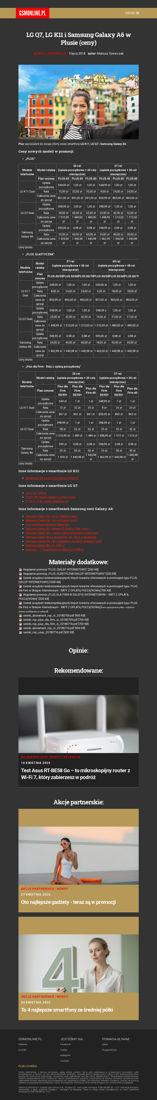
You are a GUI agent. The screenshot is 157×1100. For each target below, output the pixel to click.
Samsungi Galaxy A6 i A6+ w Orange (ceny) (51, 520)
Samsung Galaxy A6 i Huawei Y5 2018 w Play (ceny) (57, 528)
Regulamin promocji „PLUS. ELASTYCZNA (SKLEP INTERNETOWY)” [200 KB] (67, 573)
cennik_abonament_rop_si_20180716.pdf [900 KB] (51, 628)
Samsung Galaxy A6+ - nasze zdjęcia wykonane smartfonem (62, 533)
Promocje (57, 53)
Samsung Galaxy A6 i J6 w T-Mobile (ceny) (51, 516)
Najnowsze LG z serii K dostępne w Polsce (51, 478)
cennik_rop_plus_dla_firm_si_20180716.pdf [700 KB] (53, 624)
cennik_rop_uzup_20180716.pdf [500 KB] (46, 632)
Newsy (39, 53)
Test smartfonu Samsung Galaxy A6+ (47, 524)
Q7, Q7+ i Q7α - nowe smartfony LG (46, 501)
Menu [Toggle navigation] (132, 13)
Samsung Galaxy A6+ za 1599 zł (45, 545)
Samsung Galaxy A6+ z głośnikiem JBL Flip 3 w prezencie (60, 537)
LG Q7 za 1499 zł (35, 493)
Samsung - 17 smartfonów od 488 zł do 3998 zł (54, 549)
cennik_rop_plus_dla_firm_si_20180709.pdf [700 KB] (53, 619)
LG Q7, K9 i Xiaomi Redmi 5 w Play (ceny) (50, 497)
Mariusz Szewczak (110, 53)
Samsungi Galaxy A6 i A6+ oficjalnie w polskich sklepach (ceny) (63, 541)
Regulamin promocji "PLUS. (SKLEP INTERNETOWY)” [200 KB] (58, 569)
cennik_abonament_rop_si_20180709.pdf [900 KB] (51, 615)
